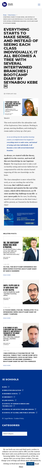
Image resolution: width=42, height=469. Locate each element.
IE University (7, 397)
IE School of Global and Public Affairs (18, 412)
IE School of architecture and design (18, 409)
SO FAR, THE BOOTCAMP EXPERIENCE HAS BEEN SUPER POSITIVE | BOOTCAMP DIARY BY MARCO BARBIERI (20, 269)
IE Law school (8, 400)
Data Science (12, 15)
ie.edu (4, 387)
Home (5, 15)
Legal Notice (8, 418)
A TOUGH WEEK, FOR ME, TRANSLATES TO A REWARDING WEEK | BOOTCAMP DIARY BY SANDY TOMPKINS (20, 312)
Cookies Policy (19, 418)
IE (3, 418)
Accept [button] (30, 464)
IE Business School (10, 393)
